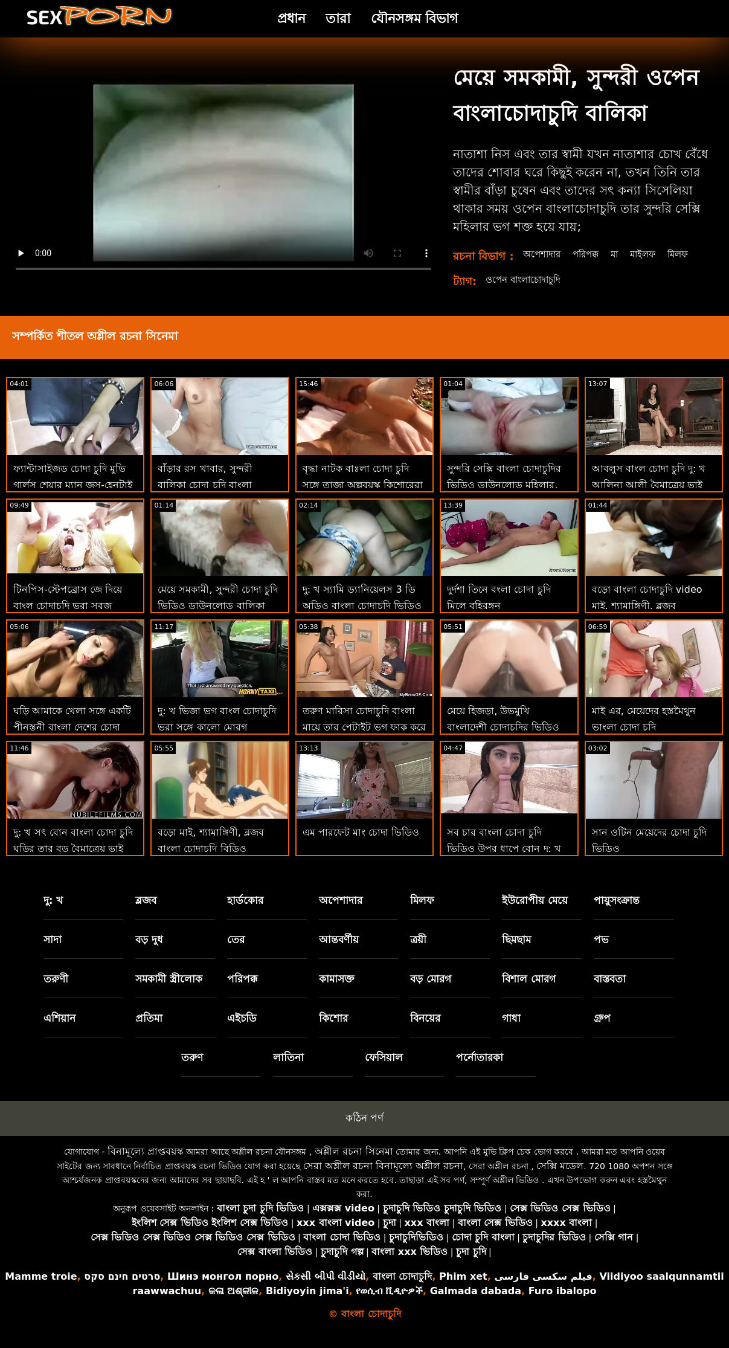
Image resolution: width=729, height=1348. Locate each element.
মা (619, 254)
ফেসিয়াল (384, 1071)
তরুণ (192, 1071)
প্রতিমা (148, 1031)
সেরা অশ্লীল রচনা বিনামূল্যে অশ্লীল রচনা (383, 1179)
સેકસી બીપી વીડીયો (325, 1289)
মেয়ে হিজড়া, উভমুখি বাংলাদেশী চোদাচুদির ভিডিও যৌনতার (503, 740)
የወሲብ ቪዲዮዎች (389, 1304)
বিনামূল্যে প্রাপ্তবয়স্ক (146, 1164)
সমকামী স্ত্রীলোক (168, 992)
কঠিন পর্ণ (364, 1131)
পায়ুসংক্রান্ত (617, 914)
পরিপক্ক (588, 254)
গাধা (511, 1031)
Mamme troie (41, 1289)
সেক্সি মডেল (559, 1179)
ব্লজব (145, 914)
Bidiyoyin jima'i (307, 1304)
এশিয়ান (59, 1031)
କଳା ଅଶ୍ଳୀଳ (233, 1304)
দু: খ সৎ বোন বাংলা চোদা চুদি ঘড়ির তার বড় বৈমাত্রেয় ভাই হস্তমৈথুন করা (73, 862)
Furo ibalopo (562, 1304)
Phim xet (463, 1289)
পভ (601, 953)
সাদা (52, 953)
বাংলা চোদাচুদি (402, 1289)
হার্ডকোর (245, 914)
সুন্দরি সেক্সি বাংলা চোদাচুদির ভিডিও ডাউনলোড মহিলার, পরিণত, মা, (504, 498)
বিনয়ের (425, 1031)
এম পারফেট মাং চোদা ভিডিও (361, 845)
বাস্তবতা (610, 992)
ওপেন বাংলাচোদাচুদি (527, 292)
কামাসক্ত (337, 992)
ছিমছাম (516, 953)
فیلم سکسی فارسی (543, 1289)
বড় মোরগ (430, 992)
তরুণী (55, 992)
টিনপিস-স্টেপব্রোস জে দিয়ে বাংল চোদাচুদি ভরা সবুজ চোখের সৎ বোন (67, 619)
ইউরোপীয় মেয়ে (535, 914)
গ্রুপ (602, 1031)
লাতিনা (288, 1071)
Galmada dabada (475, 1304)
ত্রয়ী (418, 953)
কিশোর (333, 1031)
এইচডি (242, 1031)
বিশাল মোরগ (529, 992)
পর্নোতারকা (479, 1071)
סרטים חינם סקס (122, 1289)
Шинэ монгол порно (222, 1289)
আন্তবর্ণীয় (339, 953)
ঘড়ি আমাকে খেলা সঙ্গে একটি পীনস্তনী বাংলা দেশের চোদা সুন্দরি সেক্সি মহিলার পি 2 (72, 740)
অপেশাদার (542, 254)
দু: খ (53, 914)
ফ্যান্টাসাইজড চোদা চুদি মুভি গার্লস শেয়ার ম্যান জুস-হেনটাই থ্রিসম (72, 498)
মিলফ (533, 267)
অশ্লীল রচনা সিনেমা (354, 1164)
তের (236, 953)
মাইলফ (650, 254)
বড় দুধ (149, 953)
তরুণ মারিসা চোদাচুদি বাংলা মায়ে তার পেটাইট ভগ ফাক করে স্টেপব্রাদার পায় (364, 740)
